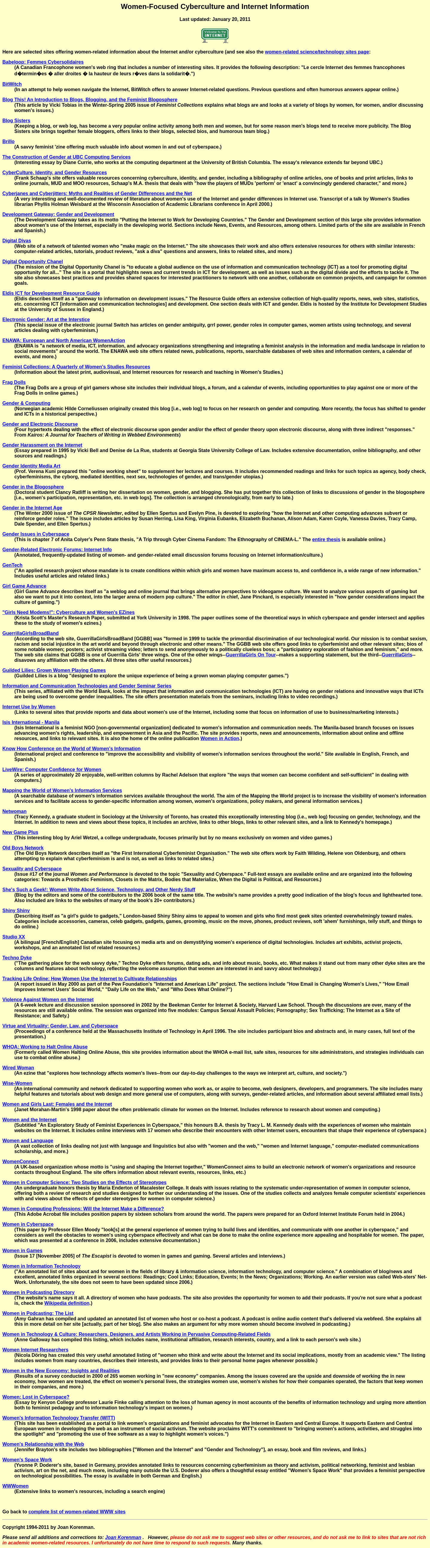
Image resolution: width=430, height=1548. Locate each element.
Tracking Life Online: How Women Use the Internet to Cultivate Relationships (89, 978)
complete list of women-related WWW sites (76, 1511)
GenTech (12, 565)
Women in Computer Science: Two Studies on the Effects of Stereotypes (84, 1182)
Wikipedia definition (67, 1303)
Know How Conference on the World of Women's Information (71, 748)
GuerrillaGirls (397, 654)
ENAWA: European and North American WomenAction (63, 340)
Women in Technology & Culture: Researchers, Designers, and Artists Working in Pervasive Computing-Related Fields (136, 1334)
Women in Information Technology (41, 1266)
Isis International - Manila (30, 722)
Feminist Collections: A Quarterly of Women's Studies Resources (76, 366)
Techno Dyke (17, 957)
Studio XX (13, 936)
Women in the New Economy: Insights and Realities (61, 1370)
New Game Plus (20, 832)
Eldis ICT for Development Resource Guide (51, 293)
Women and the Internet (29, 1119)
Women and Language (27, 1140)
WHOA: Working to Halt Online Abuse (44, 1046)
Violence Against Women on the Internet (48, 999)
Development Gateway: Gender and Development (58, 214)
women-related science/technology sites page (317, 51)
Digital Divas (16, 240)
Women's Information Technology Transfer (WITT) (58, 1417)
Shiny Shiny (16, 910)
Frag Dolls (14, 382)
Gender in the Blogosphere (33, 486)
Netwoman (14, 811)
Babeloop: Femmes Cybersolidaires (43, 62)
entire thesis (326, 539)
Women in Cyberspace (27, 1224)
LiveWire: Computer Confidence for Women (51, 769)
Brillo (8, 141)
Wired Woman (18, 1067)
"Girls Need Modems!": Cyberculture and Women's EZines (68, 612)
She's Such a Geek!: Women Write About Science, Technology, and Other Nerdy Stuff (98, 889)
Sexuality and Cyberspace (32, 868)
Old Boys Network (23, 847)
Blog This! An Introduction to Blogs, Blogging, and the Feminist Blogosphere (89, 99)
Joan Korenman (123, 1537)
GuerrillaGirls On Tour (251, 654)
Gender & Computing (26, 403)
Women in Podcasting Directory (38, 1292)
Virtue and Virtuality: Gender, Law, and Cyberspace (60, 1025)
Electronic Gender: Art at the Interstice (46, 319)
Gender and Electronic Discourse (40, 424)
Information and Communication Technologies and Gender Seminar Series (86, 685)
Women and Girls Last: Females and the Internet (57, 1104)
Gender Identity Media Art (31, 465)
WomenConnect (20, 1161)
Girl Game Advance (24, 586)
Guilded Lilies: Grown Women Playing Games (54, 670)
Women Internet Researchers (35, 1349)
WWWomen (15, 1486)
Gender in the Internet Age (32, 507)
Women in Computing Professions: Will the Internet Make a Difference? (83, 1208)
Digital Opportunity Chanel (32, 261)
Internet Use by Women (29, 706)
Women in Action (219, 738)
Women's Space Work (27, 1459)
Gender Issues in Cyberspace (35, 534)
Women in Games (22, 1250)
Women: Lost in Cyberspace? (36, 1397)
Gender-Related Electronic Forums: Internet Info (57, 549)
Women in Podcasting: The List (37, 1313)
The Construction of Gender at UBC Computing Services (66, 157)
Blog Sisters (16, 120)
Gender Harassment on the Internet (42, 445)
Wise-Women (17, 1083)
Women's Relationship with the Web (43, 1444)
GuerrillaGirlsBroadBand (30, 633)
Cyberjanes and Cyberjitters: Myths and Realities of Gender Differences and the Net (97, 193)
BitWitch (12, 84)
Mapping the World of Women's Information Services (62, 790)
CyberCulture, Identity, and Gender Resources (54, 172)
